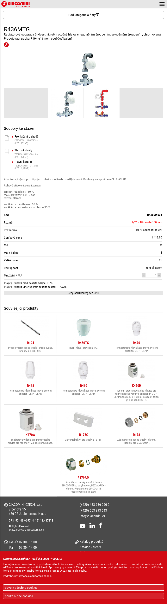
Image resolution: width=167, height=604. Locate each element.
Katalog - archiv (90, 547)
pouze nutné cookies (19, 596)
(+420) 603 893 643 (93, 510)
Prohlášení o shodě (89, 140)
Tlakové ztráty (89, 154)
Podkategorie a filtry (83, 15)
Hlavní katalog (89, 165)
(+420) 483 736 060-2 (94, 505)
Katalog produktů (91, 541)
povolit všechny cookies (21, 587)
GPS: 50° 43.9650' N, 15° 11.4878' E (31, 520)
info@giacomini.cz (92, 516)
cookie (47, 576)
